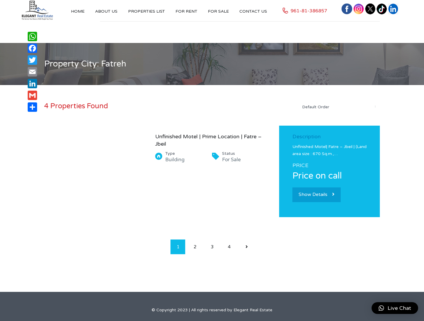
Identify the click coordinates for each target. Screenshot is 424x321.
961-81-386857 (309, 11)
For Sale (218, 11)
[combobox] (338, 107)
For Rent (186, 11)
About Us (106, 11)
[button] (395, 308)
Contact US (253, 11)
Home (78, 11)
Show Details (316, 194)
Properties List (146, 11)
